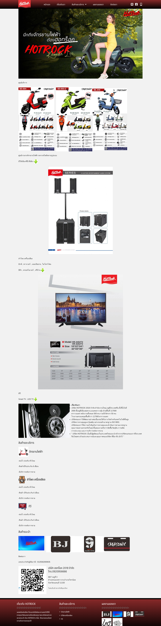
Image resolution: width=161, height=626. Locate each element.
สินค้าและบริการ (79, 4)
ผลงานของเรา (98, 4)
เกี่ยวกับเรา (61, 4)
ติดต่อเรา (113, 4)
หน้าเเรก (47, 4)
